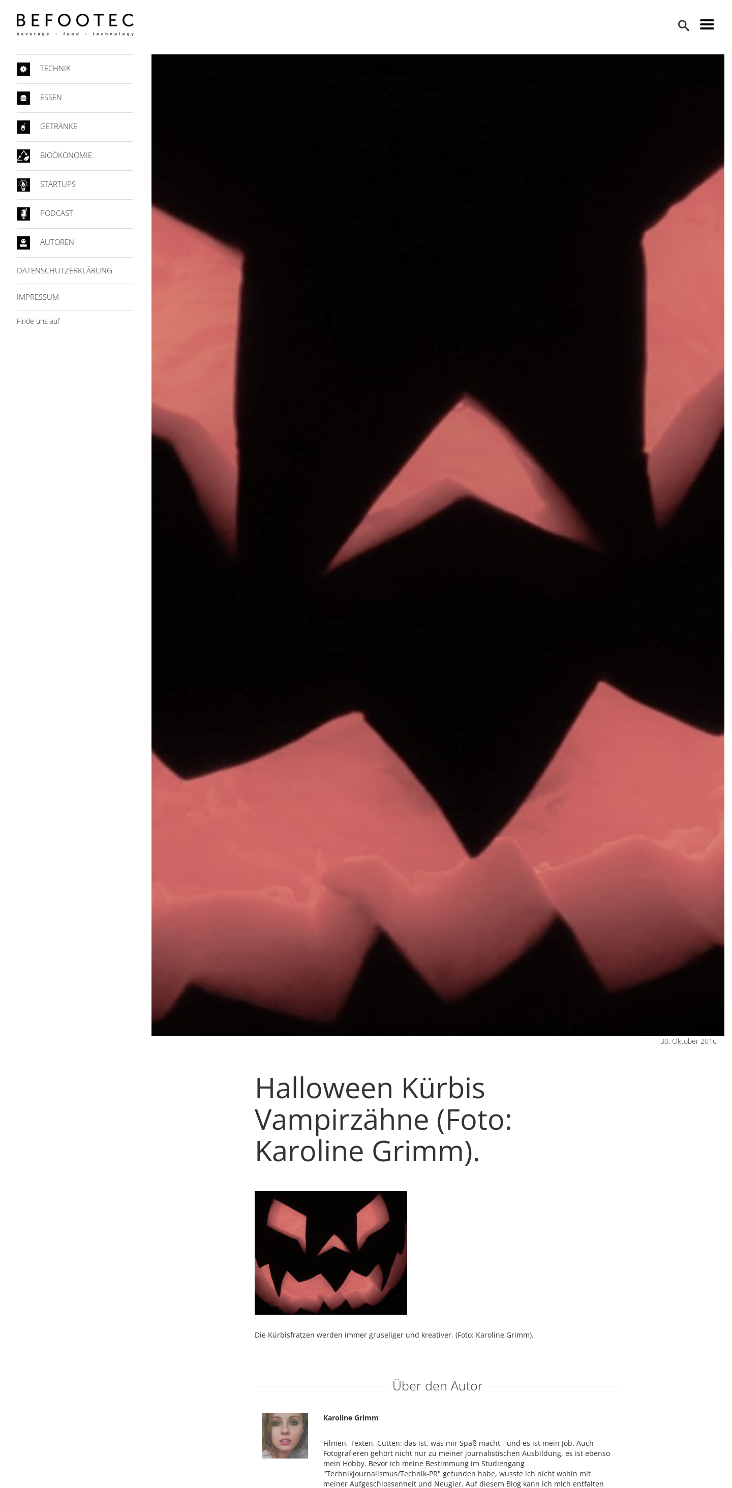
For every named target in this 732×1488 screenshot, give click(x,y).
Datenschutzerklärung (64, 270)
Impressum (38, 297)
